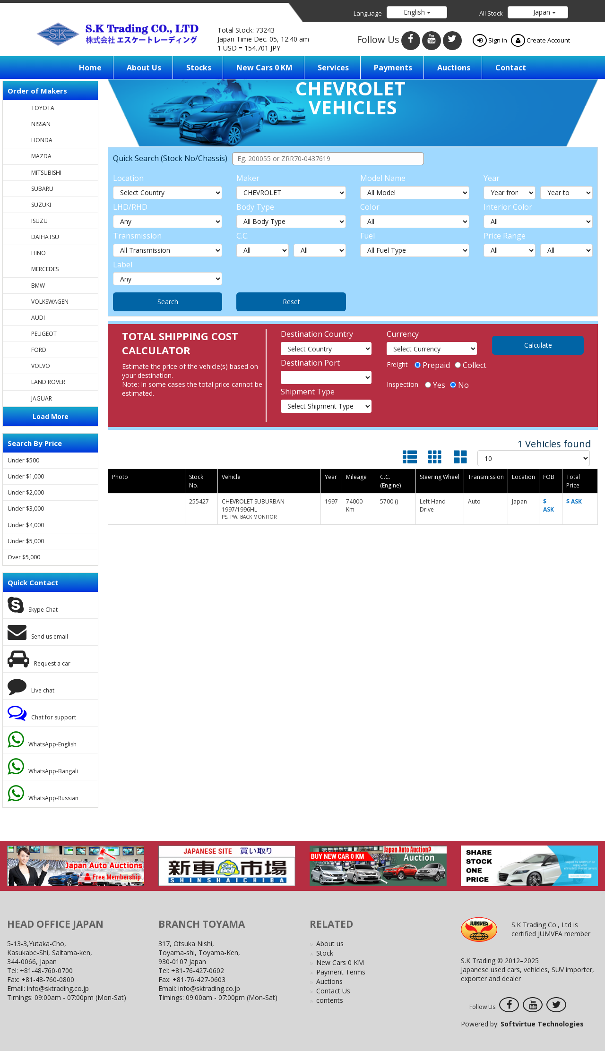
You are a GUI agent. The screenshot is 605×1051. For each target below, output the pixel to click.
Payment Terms (340, 971)
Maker (247, 178)
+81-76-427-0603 (199, 979)
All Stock (491, 13)
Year (492, 178)
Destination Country (317, 334)
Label (122, 264)
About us (144, 67)
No (459, 385)
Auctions (453, 67)
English (417, 12)
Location (128, 178)
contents (329, 1000)
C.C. (242, 236)
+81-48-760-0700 (46, 970)
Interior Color (508, 207)
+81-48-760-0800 (47, 979)
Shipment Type (308, 391)
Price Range (505, 236)
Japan (543, 12)
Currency (403, 334)
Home (90, 67)
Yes (435, 385)
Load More (51, 416)
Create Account (540, 40)
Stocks (198, 67)
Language (368, 13)
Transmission (137, 236)
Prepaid (432, 365)
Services (333, 67)
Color (370, 207)
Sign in (490, 40)
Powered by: (522, 1023)
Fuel (367, 236)
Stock (324, 952)
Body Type (255, 207)
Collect (470, 365)
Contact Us (333, 990)
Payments (393, 67)
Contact (510, 67)
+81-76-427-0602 (197, 970)
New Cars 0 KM (264, 67)
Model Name (383, 178)
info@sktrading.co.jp (58, 988)
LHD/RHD (130, 207)
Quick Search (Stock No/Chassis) (170, 158)
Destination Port (310, 363)
